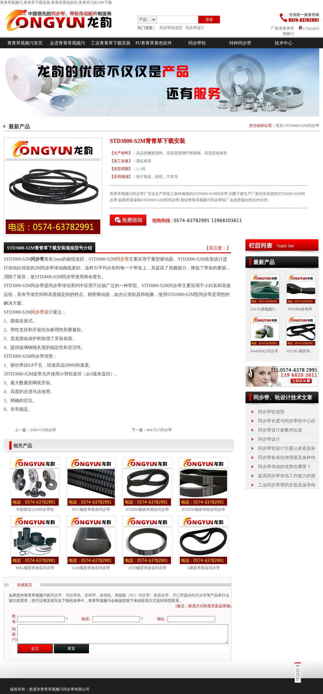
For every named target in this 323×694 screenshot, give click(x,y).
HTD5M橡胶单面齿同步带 (203, 509)
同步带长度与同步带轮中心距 (286, 421)
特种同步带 (240, 43)
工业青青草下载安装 (111, 43)
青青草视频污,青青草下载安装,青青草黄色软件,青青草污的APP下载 (56, 2)
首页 (279, 125)
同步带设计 (194, 28)
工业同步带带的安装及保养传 (286, 485)
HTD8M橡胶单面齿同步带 (147, 509)
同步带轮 (197, 43)
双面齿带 (161, 595)
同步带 (122, 259)
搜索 (209, 19)
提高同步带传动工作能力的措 (286, 475)
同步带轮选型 (171, 28)
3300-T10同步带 (43, 430)
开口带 (178, 595)
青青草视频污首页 (25, 43)
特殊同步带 (197, 595)
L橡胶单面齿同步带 (203, 568)
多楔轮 (105, 595)
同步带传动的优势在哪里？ (284, 466)
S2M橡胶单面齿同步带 (91, 568)
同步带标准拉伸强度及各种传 (286, 457)
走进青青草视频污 (67, 43)
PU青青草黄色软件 (154, 43)
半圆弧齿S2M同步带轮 (35, 509)
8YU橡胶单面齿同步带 (91, 509)
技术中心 (283, 43)
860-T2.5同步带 (159, 430)
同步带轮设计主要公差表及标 (286, 448)
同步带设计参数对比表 (280, 430)
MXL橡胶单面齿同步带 (35, 568)
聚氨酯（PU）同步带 (132, 595)
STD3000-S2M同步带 (302, 125)
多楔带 (90, 595)
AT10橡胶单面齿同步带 (147, 568)
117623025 (309, 28)
